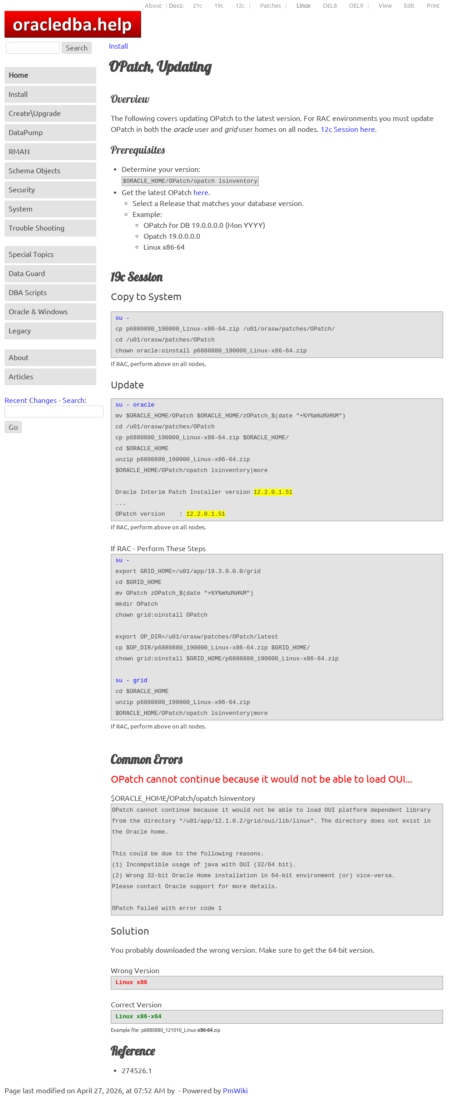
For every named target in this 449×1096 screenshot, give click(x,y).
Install (118, 46)
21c (197, 5)
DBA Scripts (28, 292)
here (200, 192)
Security (22, 190)
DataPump (26, 132)
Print (433, 5)
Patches (270, 5)
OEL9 (356, 5)
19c (218, 5)
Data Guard (27, 273)
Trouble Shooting (36, 228)
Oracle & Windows (38, 311)
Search (73, 400)
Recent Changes (31, 400)
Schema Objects (34, 170)
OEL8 (330, 5)
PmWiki (235, 1090)
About (153, 5)
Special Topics (31, 254)
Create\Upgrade (35, 113)
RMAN (19, 151)
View (385, 5)
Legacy (20, 331)
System (21, 209)
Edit (409, 5)
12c (240, 5)
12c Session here (348, 129)
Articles (21, 376)
